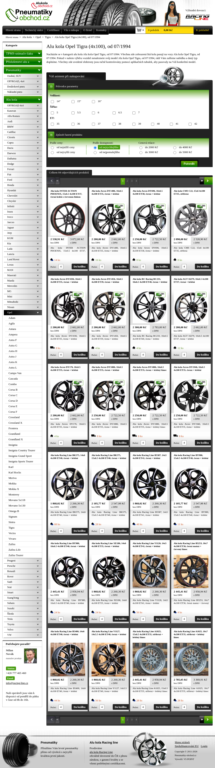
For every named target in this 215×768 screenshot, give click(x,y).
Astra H (13, 351)
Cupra (10, 142)
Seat (9, 587)
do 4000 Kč (185, 147)
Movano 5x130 (17, 505)
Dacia (10, 147)
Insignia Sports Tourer (21, 461)
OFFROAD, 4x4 (15, 81)
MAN (10, 270)
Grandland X (16, 439)
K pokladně (201, 30)
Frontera (13, 428)
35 (57, 124)
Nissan (10, 307)
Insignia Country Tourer (22, 450)
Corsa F (13, 411)
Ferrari (10, 169)
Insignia (13, 444)
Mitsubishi (12, 301)
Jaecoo (10, 222)
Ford (9, 179)
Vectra (12, 533)
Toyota (10, 624)
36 (78, 124)
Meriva (13, 478)
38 (119, 124)
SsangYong (13, 597)
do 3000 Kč (151, 152)
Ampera (13, 334)
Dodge (10, 163)
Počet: (53, 267)
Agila (12, 323)
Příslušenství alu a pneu (24, 61)
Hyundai (11, 190)
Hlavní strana (12, 37)
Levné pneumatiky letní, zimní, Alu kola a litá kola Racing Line (32, 11)
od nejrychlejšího (109, 147)
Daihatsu (11, 158)
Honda (10, 185)
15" (78, 101)
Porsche (11, 565)
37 (98, 124)
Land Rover (13, 259)
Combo (13, 384)
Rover (10, 576)
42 (195, 124)
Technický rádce (34, 30)
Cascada (13, 378)
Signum (13, 516)
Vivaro (12, 538)
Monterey (14, 494)
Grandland (14, 433)
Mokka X (14, 489)
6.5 (119, 112)
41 (176, 124)
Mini (9, 296)
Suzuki (10, 608)
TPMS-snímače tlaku (24, 52)
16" (99, 101)
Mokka (12, 483)
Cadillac (11, 132)
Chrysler (11, 201)
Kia (9, 243)
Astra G (13, 345)
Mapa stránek (182, 742)
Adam (12, 317)
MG (9, 291)
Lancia (10, 254)
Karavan (11, 110)
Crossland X (15, 422)
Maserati (11, 275)
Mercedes (12, 285)
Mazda (10, 280)
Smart (10, 592)
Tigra (11, 527)
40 (157, 124)
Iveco (10, 216)
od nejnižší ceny (66, 147)
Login (204, 746)
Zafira (12, 544)
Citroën (11, 137)
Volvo (10, 629)
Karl (11, 466)
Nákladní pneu (14, 91)
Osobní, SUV (14, 76)
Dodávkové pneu (16, 86)
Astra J (12, 356)
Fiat (9, 174)
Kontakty (101, 30)
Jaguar (10, 227)
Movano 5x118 (17, 500)
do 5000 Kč (185, 152)
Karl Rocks (15, 472)
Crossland (14, 417)
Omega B (14, 511)
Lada (9, 248)
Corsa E (13, 406)
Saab (9, 581)
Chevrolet (12, 195)
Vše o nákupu (71, 30)
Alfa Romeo (13, 116)
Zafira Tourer (16, 555)
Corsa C (13, 395)
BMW (10, 126)
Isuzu (10, 211)
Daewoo (11, 153)
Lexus (10, 264)
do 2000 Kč (151, 147)
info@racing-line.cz (17, 683)
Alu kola (24, 98)
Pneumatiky (24, 69)
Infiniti (10, 206)
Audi (9, 121)
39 (139, 124)
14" (57, 101)
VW (9, 634)
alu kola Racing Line (101, 752)
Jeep (9, 232)
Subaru (10, 603)
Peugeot (11, 560)
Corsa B (13, 389)
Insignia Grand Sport (20, 455)
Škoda (10, 613)
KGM (10, 238)
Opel (9, 312)
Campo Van (15, 373)
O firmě (87, 30)
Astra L (13, 367)
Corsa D (13, 400)
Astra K (13, 362)
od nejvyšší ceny (66, 152)
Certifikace (53, 30)
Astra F (13, 340)
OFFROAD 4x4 (15, 105)
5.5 (78, 112)
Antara (12, 329)
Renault (11, 571)
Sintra (12, 522)
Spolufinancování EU (187, 746)
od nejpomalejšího (109, 152)
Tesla (10, 618)
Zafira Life (15, 549)
